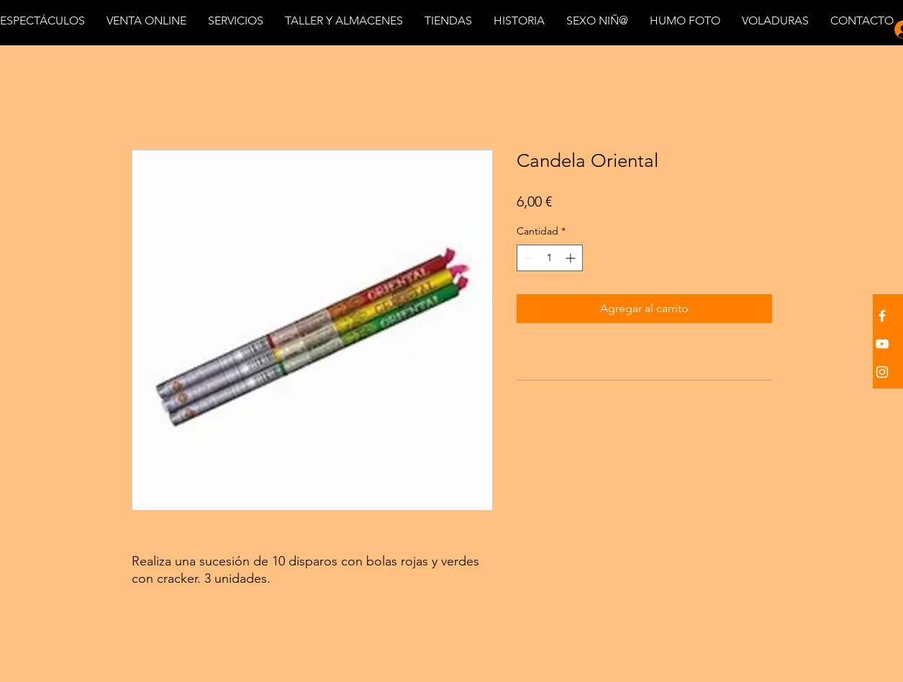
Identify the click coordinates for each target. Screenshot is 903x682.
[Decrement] (528, 257)
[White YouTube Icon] (882, 344)
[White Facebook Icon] (882, 316)
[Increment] (572, 257)
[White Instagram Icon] (882, 372)
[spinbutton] (550, 257)
